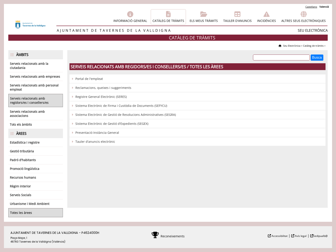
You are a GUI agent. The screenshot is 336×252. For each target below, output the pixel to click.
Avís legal (300, 236)
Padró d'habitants (23, 160)
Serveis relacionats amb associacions (27, 113)
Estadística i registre (25, 142)
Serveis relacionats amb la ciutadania (29, 66)
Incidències (266, 21)
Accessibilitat (279, 236)
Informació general (130, 21)
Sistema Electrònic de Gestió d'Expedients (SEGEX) (111, 124)
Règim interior (20, 186)
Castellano (311, 6)
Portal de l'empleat (89, 79)
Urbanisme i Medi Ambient (29, 204)
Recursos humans (23, 177)
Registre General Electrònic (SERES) (101, 97)
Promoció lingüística (24, 169)
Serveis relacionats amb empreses (35, 76)
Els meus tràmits (204, 21)
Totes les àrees (21, 213)
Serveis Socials (20, 195)
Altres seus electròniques (303, 21)
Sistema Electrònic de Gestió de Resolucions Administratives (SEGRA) (125, 115)
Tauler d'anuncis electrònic (95, 141)
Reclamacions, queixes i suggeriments (103, 88)
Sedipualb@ (320, 236)
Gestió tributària (22, 151)
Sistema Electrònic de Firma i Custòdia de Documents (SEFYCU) (121, 106)
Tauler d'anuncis (237, 21)
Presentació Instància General (97, 132)
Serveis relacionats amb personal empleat (34, 87)
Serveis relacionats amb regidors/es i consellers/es (29, 100)
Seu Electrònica (291, 45)
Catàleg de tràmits (168, 21)
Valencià (324, 6)
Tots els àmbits (21, 124)
